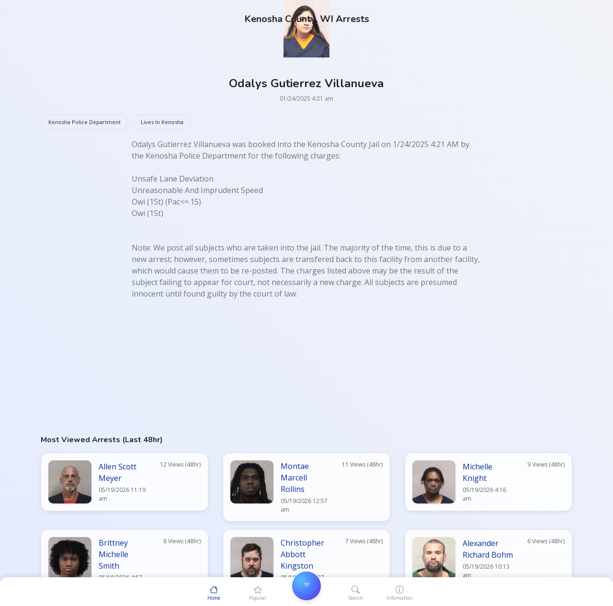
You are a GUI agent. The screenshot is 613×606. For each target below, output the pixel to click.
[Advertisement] (306, 366)
